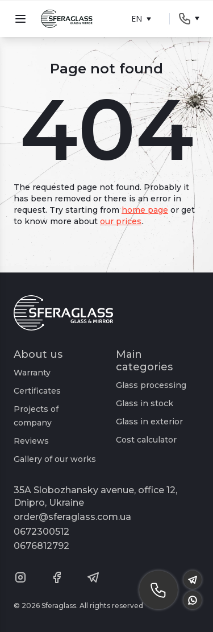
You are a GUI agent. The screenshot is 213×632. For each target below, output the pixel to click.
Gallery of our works (55, 459)
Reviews (31, 441)
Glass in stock (144, 403)
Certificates (37, 391)
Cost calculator (146, 440)
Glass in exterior (149, 421)
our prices (120, 221)
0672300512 (41, 531)
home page (145, 210)
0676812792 (41, 545)
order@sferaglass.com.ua (72, 516)
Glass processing (151, 385)
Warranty (32, 372)
